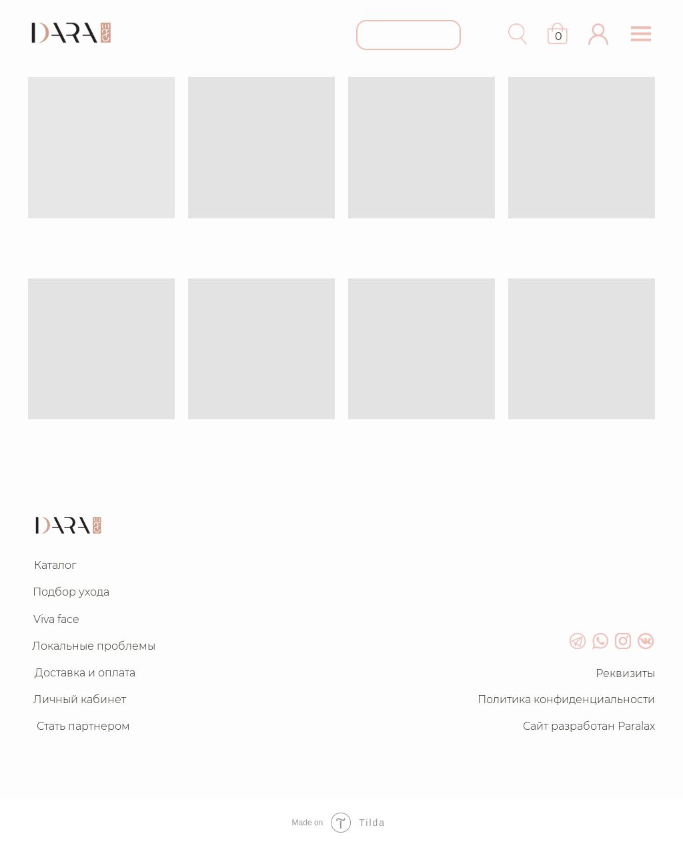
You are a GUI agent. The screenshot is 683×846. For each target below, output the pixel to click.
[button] (598, 34)
